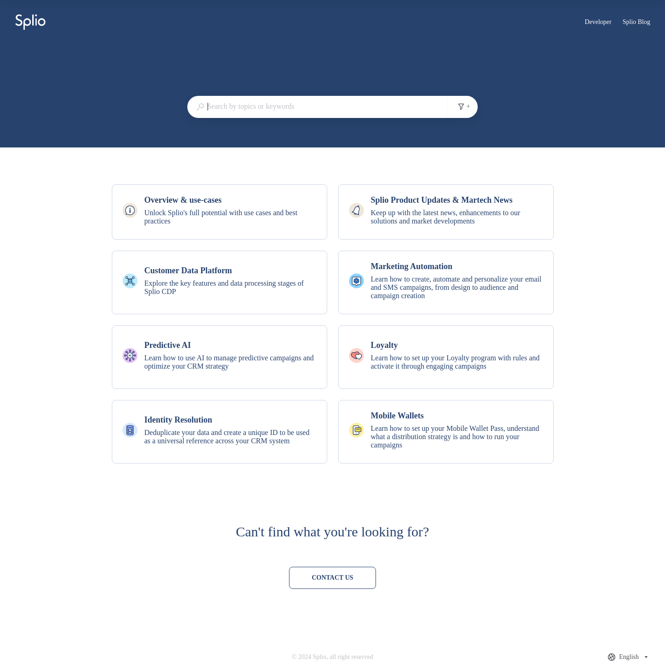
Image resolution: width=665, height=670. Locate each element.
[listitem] (219, 212)
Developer (597, 23)
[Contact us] (332, 578)
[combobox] (317, 106)
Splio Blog (636, 23)
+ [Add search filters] (463, 106)
